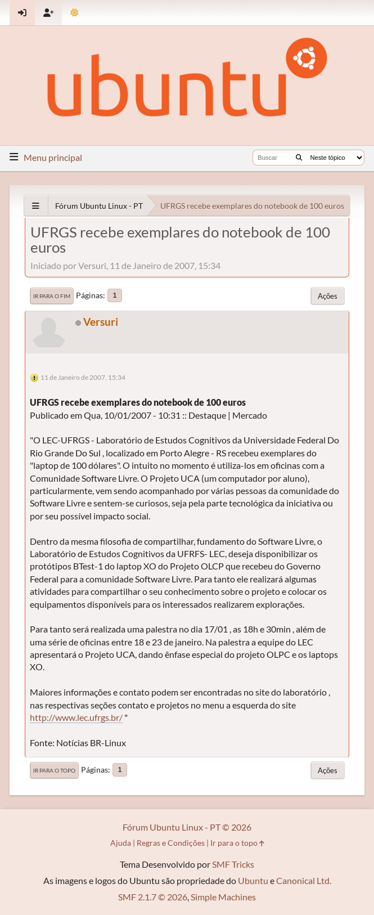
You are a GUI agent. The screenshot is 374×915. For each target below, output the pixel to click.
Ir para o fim (51, 296)
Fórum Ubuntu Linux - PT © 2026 (187, 827)
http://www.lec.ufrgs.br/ (76, 717)
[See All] (35, 205)
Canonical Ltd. (303, 880)
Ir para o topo (54, 770)
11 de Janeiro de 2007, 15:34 (82, 377)
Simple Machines (223, 896)
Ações (327, 295)
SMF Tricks (233, 864)
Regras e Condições (171, 842)
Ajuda (120, 842)
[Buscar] (299, 157)
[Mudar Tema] (74, 12)
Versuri (100, 321)
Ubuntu (253, 880)
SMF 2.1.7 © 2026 (152, 896)
